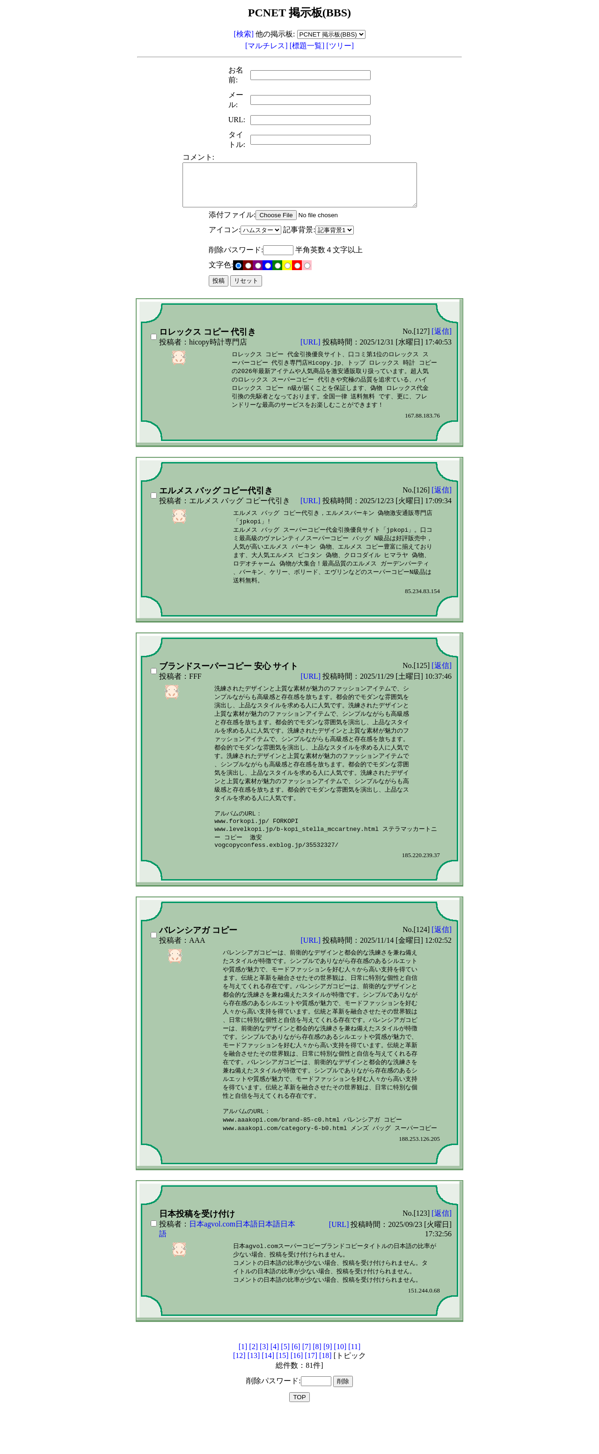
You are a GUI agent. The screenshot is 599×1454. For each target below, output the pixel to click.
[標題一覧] (308, 46)
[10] (340, 1388)
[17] (311, 1397)
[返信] (441, 340)
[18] (325, 1397)
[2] (253, 1388)
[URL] (311, 350)
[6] (296, 1388)
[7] (306, 1388)
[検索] (244, 34)
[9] (327, 1388)
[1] (243, 1388)
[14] (268, 1397)
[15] (282, 1397)
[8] (317, 1388)
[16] (297, 1397)
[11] (354, 1388)
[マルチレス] (267, 46)
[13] (254, 1397)
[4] (274, 1388)
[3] (264, 1388)
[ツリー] (340, 46)
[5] (285, 1388)
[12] (239, 1397)
